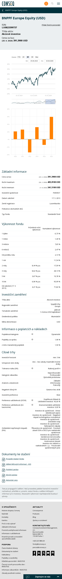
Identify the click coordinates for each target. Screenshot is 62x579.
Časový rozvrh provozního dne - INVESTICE (13, 565)
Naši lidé (5, 514)
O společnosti (9, 507)
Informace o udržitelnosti (11, 533)
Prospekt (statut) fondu (15, 459)
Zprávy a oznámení (40, 520)
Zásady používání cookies (11, 573)
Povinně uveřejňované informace (14, 530)
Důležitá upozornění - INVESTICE (13, 561)
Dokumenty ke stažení (10, 551)
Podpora (6, 544)
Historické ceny (12, 480)
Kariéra (4, 520)
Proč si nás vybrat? (9, 524)
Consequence (38, 510)
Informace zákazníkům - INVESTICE (14, 570)
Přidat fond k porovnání (51, 25)
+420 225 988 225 (39, 541)
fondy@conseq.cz (39, 544)
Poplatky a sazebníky (9, 558)
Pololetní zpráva (12, 469)
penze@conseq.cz (39, 547)
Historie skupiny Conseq (11, 510)
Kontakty (5, 517)
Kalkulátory (6, 555)
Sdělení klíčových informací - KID (18, 464)
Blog (34, 517)
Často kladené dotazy (10, 548)
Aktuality (38, 507)
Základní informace (9, 527)
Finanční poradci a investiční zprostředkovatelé (12, 538)
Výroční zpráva (11, 475)
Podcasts (36, 514)
